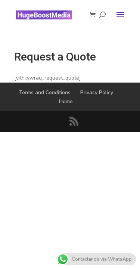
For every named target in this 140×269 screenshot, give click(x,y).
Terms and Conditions (45, 92)
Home (66, 101)
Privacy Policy (96, 92)
